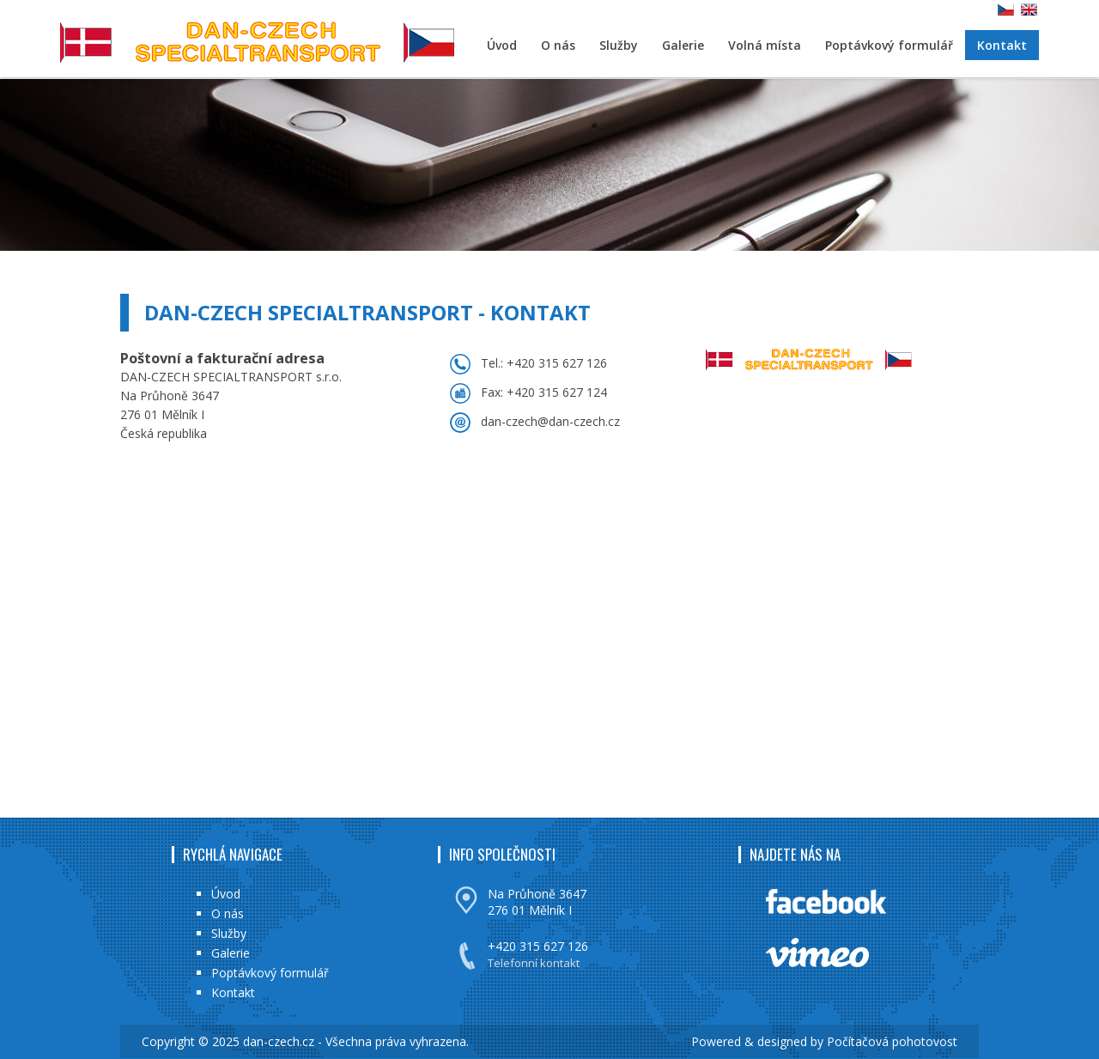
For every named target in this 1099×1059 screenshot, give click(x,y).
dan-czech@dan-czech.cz (550, 421)
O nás (558, 45)
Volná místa (764, 45)
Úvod (502, 45)
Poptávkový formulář (889, 45)
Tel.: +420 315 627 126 (544, 363)
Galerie (683, 45)
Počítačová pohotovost (892, 1041)
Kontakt (1002, 45)
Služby (618, 45)
